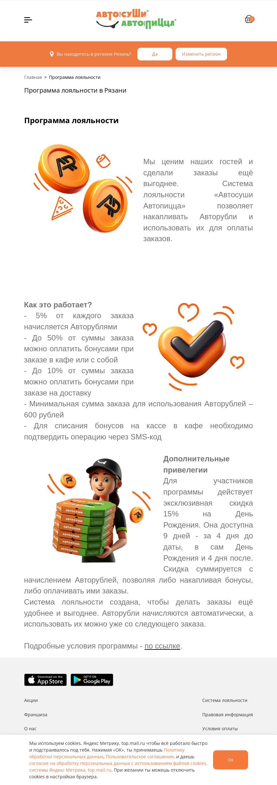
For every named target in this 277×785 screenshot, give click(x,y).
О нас (30, 728)
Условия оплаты (220, 728)
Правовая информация (227, 714)
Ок (230, 760)
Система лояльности (224, 700)
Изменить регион (201, 54)
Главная (33, 77)
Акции (31, 700)
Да (155, 54)
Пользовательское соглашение (140, 756)
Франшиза (35, 714)
